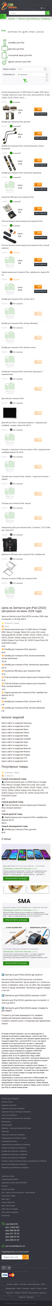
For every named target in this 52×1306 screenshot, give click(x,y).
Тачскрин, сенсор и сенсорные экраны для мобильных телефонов (24, 1161)
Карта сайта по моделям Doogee (16, 755)
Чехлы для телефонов (9, 1115)
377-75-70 (12, 1233)
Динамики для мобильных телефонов (14, 1154)
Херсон (24, 1292)
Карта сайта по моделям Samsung (16, 723)
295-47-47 (12, 1240)
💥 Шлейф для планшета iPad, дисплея (19, 649)
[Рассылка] (12, 1257)
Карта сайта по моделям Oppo (15, 742)
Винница (10, 1284)
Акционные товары (8, 1176)
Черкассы (42, 1292)
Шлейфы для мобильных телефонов (14, 1151)
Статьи (34, 868)
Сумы (44, 1288)
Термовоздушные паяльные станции (14, 1138)
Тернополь (9, 1292)
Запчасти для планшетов (10, 1098)
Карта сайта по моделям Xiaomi (15, 733)
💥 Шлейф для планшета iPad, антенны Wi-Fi (21, 701)
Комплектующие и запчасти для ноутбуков (16, 1118)
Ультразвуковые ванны (9, 1141)
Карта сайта (6, 1199)
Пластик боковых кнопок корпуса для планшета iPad (22, 221)
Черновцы (30, 1297)
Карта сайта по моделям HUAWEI (16, 739)
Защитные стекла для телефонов (13, 1108)
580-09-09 (12, 1230)
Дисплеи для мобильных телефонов (14, 1164)
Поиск (45, 69)
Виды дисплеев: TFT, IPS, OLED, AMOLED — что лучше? (24, 866)
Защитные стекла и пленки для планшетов (16, 1112)
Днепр (16, 1284)
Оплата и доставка (8, 1189)
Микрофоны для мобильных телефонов (15, 1167)
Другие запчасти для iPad (19, 62)
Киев (42, 1284)
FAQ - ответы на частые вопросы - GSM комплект (18, 1192)
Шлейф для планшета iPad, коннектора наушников (21, 173)
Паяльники (5, 1131)
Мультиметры (6, 1121)
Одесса (32, 1288)
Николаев (25, 1288)
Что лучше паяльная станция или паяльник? (21, 949)
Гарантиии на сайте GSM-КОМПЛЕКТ (14, 1183)
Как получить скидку (8, 1196)
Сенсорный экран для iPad (20, 55)
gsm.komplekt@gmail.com (15, 1246)
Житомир (23, 1284)
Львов (19, 1288)
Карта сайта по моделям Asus (15, 745)
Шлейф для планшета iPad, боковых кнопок (19, 347)
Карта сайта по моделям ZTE (14, 758)
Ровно (39, 1288)
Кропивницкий (10, 1288)
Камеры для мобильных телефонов (14, 1148)
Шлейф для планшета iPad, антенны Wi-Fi (18, 299)
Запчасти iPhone (7, 1102)
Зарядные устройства (9, 1105)
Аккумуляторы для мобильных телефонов (16, 1144)
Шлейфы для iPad (16, 43)
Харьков (17, 1292)
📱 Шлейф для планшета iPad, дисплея (19, 829)
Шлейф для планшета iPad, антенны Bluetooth (20, 323)
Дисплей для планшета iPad (12, 398)
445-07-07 (12, 1237)
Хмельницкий (33, 1292)
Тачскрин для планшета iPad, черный (16, 503)
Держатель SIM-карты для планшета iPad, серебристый (23, 554)
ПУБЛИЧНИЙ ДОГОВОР (10, 1179)
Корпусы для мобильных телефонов (14, 1158)
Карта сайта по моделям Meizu (15, 729)
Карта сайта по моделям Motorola (16, 748)
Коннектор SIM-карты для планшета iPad (17, 197)
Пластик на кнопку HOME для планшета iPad (19, 578)
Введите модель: (9, 69)
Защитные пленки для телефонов (13, 1135)
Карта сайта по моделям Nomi (15, 761)
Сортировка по (9, 74)
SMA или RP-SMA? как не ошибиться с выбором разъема (25, 907)
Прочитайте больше (16, 878)
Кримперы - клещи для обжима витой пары (16, 1128)
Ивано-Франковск (34, 1284)
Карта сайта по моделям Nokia (15, 736)
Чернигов (22, 1297)
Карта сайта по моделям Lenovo (16, 726)
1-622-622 (12, 1227)
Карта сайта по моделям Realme (16, 752)
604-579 (11, 1224)
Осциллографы (7, 1125)
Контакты (5, 1186)
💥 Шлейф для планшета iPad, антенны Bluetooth (23, 708)
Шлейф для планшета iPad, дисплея (16, 122)
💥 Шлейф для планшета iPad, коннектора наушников (25, 665)
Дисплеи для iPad (16, 49)
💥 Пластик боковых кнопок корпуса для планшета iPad (26, 677)
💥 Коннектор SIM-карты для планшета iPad (21, 671)
